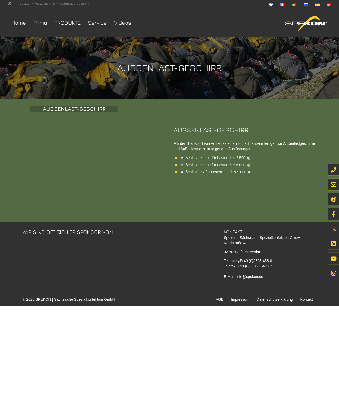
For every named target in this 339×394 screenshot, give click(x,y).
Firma (40, 23)
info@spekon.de (249, 365)
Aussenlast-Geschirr (74, 135)
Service (97, 23)
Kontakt (306, 388)
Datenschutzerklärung (275, 388)
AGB (220, 388)
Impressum (240, 388)
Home (18, 23)
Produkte (68, 23)
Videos (122, 23)
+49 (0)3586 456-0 (257, 349)
